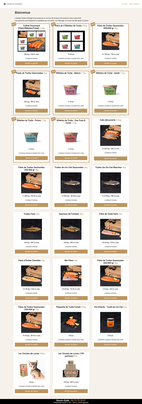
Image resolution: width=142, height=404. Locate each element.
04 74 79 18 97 (78, 400)
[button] (134, 4)
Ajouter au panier (31, 63)
